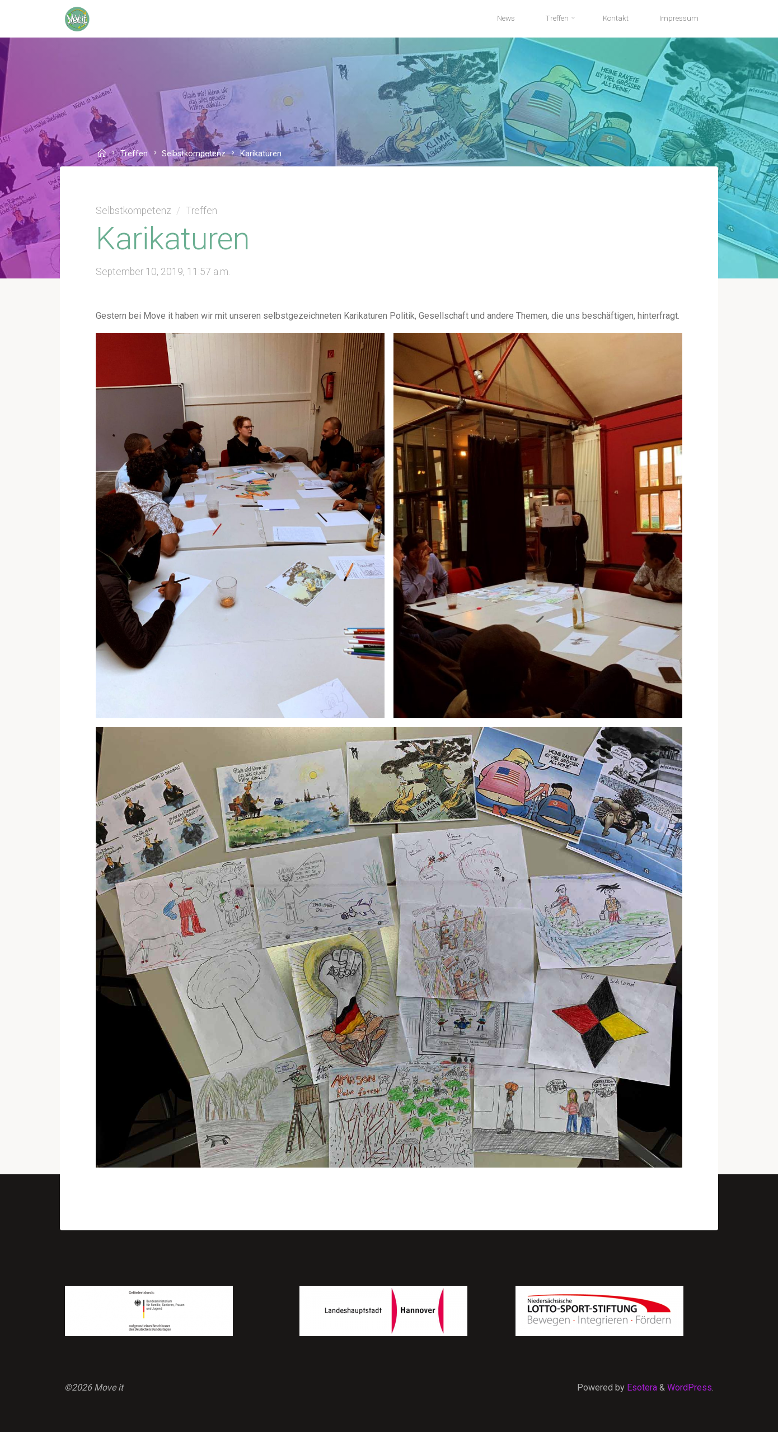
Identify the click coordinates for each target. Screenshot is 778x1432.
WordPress (689, 1387)
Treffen (134, 154)
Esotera (641, 1387)
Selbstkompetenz (194, 154)
